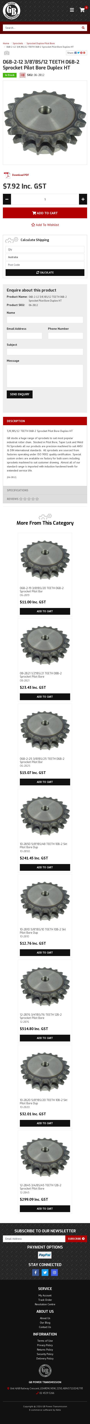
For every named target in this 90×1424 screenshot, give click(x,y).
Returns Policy (45, 1349)
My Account (45, 1295)
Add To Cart (45, 213)
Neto (58, 1409)
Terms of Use (45, 1340)
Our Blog (45, 1322)
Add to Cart (45, 611)
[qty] (45, 249)
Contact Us (45, 1327)
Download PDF (16, 175)
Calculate (45, 272)
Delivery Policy (45, 1358)
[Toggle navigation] (71, 10)
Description (16, 421)
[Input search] (41, 27)
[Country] (45, 257)
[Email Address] (34, 1238)
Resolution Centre (45, 1304)
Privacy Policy (45, 1345)
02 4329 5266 (45, 1393)
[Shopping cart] (82, 10)
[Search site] (83, 27)
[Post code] (45, 264)
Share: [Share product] (76, 52)
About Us (45, 1318)
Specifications (17, 490)
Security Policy (45, 1354)
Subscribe (76, 1238)
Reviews (23, 499)
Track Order (45, 1300)
